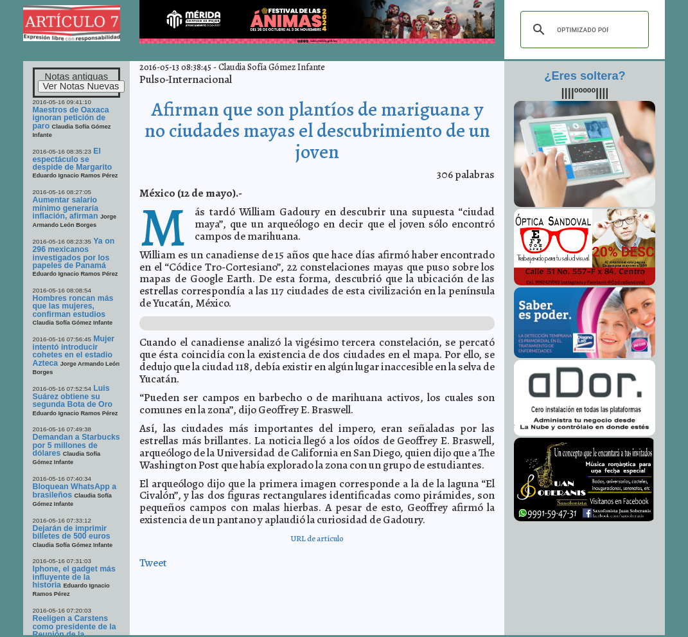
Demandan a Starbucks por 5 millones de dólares (76, 445)
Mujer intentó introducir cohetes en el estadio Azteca (74, 351)
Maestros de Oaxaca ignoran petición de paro (71, 117)
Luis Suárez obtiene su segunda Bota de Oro (73, 396)
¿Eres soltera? (584, 75)
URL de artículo (317, 538)
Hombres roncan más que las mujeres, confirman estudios (73, 306)
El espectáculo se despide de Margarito (72, 159)
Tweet (153, 562)
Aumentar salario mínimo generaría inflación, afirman (66, 207)
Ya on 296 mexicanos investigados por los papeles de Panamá (74, 253)
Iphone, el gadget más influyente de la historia (74, 576)
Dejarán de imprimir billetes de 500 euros (71, 532)
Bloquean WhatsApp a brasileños (75, 490)
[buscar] (582, 29)
